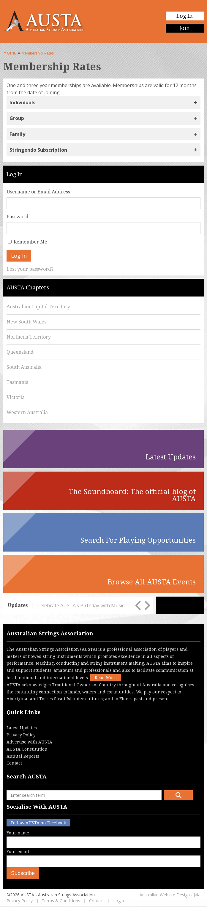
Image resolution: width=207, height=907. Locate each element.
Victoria (16, 397)
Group (17, 118)
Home (10, 52)
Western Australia (27, 412)
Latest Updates (22, 727)
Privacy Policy (21, 735)
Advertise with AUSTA (29, 742)
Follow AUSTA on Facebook (38, 823)
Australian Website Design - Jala (170, 895)
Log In (184, 16)
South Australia (24, 367)
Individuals (22, 102)
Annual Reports (23, 756)
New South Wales (26, 322)
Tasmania (18, 382)
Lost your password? (30, 269)
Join (184, 28)
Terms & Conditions (61, 900)
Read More (106, 677)
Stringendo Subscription (38, 150)
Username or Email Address (38, 192)
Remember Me (30, 242)
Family (17, 134)
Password (18, 216)
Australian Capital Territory (38, 307)
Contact (14, 763)
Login (118, 900)
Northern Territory (29, 337)
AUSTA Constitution (27, 749)
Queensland (20, 352)
